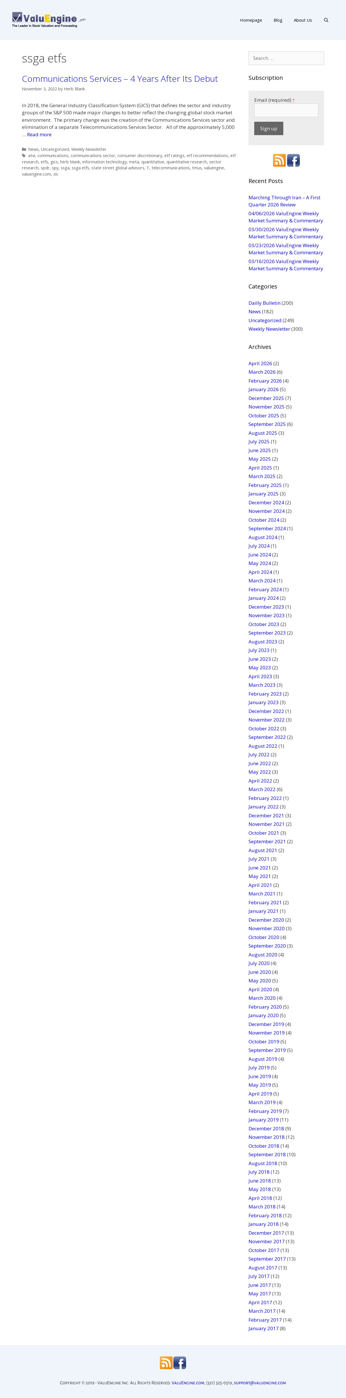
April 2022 (260, 780)
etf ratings (174, 155)
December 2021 (266, 815)
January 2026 (264, 389)
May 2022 (260, 772)
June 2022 (260, 763)
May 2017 (260, 1293)
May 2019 (260, 1085)
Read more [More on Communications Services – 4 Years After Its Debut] (39, 134)
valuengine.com (36, 174)
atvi (31, 155)
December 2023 (266, 607)
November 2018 (267, 1137)
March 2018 (262, 1206)
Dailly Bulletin (264, 303)
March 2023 (262, 685)
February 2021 (265, 902)
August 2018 (263, 1163)
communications (52, 155)
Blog (278, 20)
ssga (65, 167)
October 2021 (264, 833)
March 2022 (262, 789)
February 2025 (265, 485)
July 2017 (259, 1276)
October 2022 (264, 728)
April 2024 (260, 572)
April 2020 (260, 989)
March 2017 (262, 1311)
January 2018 (264, 1224)
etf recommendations (207, 155)
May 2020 (260, 980)
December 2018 (266, 1128)
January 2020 (264, 1015)
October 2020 (264, 937)
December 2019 (266, 1024)
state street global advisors (117, 167)
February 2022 (265, 798)
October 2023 (264, 624)
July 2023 (259, 650)
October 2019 (264, 1041)
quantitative (152, 161)
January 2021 (264, 911)
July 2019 (259, 1067)
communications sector (93, 155)
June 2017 (260, 1285)
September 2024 (267, 528)
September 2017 (267, 1258)
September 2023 (267, 632)
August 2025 (263, 433)
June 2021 (260, 867)
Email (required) (274, 100)
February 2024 (265, 589)
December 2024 (266, 502)
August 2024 (263, 537)
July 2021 (259, 859)
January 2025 (264, 493)
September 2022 (267, 737)
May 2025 (260, 459)
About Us (303, 20)
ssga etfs (80, 167)
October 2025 (264, 415)
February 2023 (265, 693)
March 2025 (262, 476)
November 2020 (267, 928)
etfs (44, 161)
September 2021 (267, 841)
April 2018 (260, 1198)
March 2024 (262, 580)
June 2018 (260, 1180)
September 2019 (267, 1050)
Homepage (251, 20)
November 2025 (267, 406)
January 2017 (264, 1328)
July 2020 (259, 963)
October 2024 (264, 520)
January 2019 (264, 1119)
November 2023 (267, 615)
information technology (104, 161)
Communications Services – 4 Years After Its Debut (120, 78)
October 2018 (264, 1146)
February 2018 (265, 1215)
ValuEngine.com (188, 1382)
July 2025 (259, 441)
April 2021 (260, 885)
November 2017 (267, 1241)
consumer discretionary (139, 155)
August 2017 (263, 1267)
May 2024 (260, 563)
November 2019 (267, 1032)
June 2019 (260, 1076)
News (33, 149)
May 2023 (260, 667)
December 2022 (266, 711)
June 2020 (260, 972)
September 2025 (267, 424)
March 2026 (262, 372)
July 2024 (259, 545)
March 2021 (262, 893)
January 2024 (264, 598)
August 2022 (263, 746)
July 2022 (259, 754)
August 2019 (263, 1059)
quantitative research (186, 161)
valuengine (214, 167)
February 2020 (265, 1006)
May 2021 (260, 876)
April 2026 (260, 363)
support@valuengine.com (260, 1382)
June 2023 (260, 659)
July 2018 (259, 1172)
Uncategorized (55, 149)
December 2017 (266, 1233)
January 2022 (264, 806)
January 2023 (264, 702)
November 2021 (267, 824)
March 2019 (262, 1102)
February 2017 (265, 1319)
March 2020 (262, 998)
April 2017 (260, 1302)
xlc (55, 174)
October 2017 (264, 1250)
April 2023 (260, 676)
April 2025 (260, 467)
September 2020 (267, 945)
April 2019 (260, 1093)
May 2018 (260, 1189)
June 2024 (260, 554)
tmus (197, 167)
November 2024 (267, 511)
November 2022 (267, 719)
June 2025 (260, 450)
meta (134, 161)
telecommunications (171, 167)
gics (54, 161)
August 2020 (263, 954)
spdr (45, 167)
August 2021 (263, 850)
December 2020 (266, 920)
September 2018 (267, 1154)
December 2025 (266, 398)
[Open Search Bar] (326, 20)
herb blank (70, 161)
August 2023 (263, 641)
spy (55, 167)
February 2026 (265, 380)
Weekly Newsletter (89, 149)
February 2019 (265, 1111)
